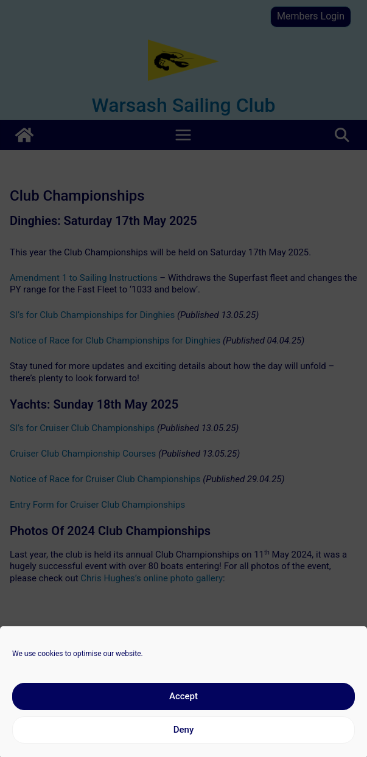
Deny (183, 739)
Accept (183, 705)
